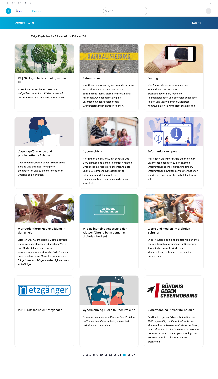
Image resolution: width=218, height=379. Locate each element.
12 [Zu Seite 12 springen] (110, 354)
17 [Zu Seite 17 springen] (133, 354)
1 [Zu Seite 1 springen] (84, 354)
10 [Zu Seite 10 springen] (101, 354)
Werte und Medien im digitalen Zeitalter (169, 230)
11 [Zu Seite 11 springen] (105, 354)
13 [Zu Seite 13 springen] (114, 354)
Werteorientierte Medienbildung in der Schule (41, 230)
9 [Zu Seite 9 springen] (97, 354)
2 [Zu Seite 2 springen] (87, 354)
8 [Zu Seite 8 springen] (94, 354)
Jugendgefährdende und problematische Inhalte (35, 153)
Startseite (19, 22)
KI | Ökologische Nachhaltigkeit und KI (43, 80)
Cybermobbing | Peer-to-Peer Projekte (109, 310)
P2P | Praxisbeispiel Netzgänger (40, 310)
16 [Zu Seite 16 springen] (128, 354)
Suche (31, 22)
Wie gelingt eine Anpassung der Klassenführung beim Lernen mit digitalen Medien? (105, 232)
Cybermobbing (93, 151)
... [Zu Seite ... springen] (90, 354)
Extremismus (91, 78)
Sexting (153, 78)
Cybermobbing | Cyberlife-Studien (171, 310)
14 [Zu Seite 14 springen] (119, 354)
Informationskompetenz (164, 151)
